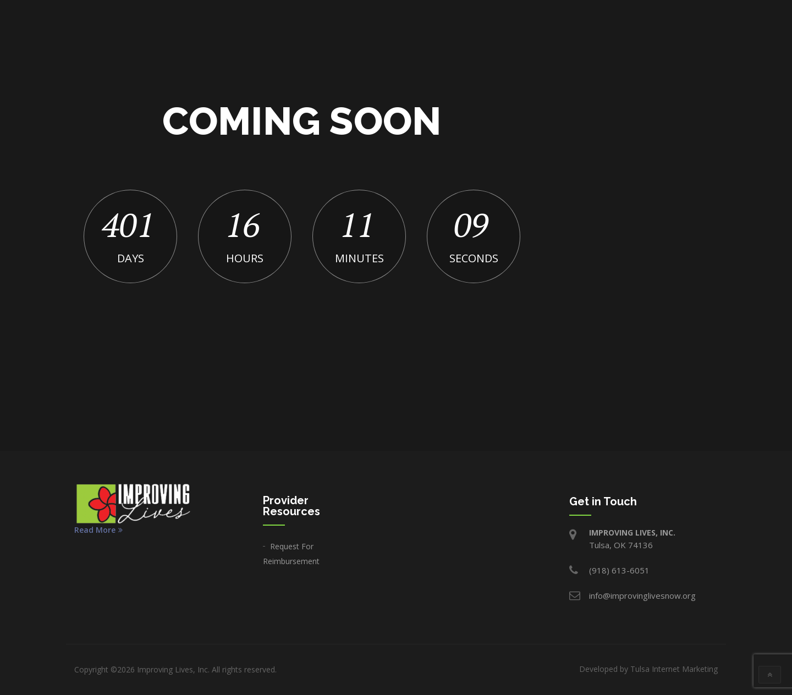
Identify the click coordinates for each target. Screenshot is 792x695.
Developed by (648, 669)
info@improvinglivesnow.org (642, 595)
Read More (98, 530)
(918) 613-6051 (619, 570)
